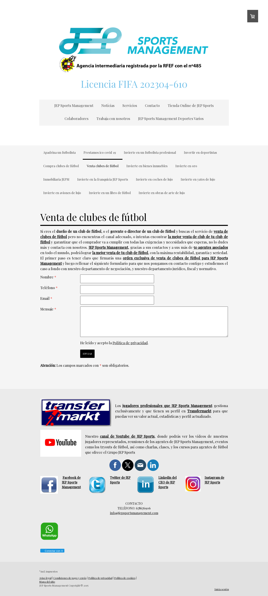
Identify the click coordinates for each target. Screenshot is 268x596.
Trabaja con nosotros (113, 118)
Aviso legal (45, 578)
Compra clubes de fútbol (61, 166)
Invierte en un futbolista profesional (150, 152)
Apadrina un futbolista (59, 152)
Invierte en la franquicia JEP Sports (102, 179)
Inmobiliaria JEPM (56, 179)
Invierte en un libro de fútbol (110, 193)
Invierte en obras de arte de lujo (162, 193)
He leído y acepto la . (114, 342)
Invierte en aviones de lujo (62, 193)
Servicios (129, 105)
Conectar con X (52, 550)
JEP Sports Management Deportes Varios (171, 118)
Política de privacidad (130, 342)
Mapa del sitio (47, 581)
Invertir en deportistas (200, 152)
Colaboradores (76, 118)
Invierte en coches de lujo (154, 179)
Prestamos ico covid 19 (100, 152)
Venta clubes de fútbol (102, 166)
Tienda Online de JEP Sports (191, 105)
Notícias (108, 105)
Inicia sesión (221, 589)
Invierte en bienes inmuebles (146, 166)
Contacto (152, 105)
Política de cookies (124, 578)
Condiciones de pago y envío (70, 578)
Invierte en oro (186, 166)
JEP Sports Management (73, 105)
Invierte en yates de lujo (198, 179)
